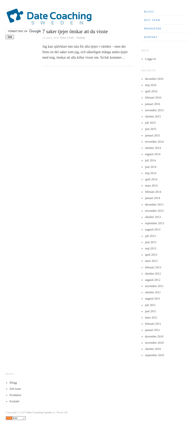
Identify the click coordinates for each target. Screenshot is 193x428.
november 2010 (154, 342)
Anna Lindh (67, 37)
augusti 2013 (153, 229)
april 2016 (151, 91)
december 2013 (154, 204)
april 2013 (151, 254)
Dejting (81, 37)
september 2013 (154, 223)
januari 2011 (152, 330)
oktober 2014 (153, 148)
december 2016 (154, 79)
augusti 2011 (152, 298)
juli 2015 (150, 122)
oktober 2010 (153, 349)
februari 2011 (153, 323)
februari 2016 (153, 97)
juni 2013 (151, 242)
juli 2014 (150, 160)
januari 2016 (152, 104)
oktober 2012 (153, 273)
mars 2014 (151, 185)
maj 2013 (150, 248)
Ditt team (152, 20)
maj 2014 (150, 173)
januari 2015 (152, 135)
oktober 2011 (153, 292)
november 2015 (154, 110)
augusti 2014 (153, 154)
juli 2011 (150, 305)
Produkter (152, 28)
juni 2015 (151, 129)
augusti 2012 (153, 280)
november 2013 (154, 211)
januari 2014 (152, 198)
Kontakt (151, 37)
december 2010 (154, 336)
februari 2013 (153, 267)
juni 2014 (151, 167)
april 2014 (151, 179)
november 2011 (154, 286)
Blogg (149, 11)
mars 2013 (151, 261)
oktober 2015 (153, 116)
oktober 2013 (153, 217)
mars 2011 (151, 317)
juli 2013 (150, 236)
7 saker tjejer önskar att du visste (75, 31)
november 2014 (154, 141)
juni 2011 (150, 311)
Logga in (150, 59)
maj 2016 (150, 85)
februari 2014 (153, 192)
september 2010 (154, 355)
